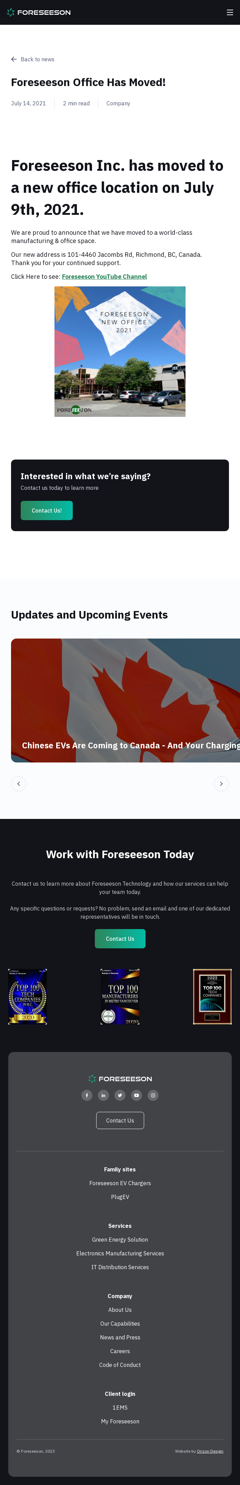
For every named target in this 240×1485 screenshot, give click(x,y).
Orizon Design (210, 1451)
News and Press (120, 1337)
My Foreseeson (120, 1421)
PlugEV (120, 1196)
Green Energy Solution (120, 1239)
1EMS (120, 1407)
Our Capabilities (120, 1323)
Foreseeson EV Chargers (120, 1183)
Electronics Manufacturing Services (120, 1253)
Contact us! (47, 510)
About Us (120, 1309)
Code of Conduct (120, 1364)
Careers (120, 1351)
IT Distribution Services (120, 1267)
